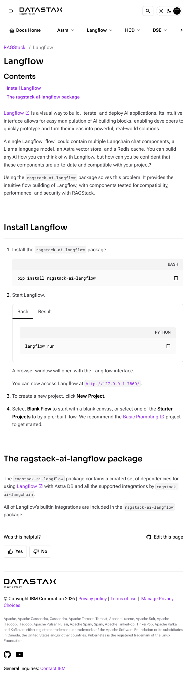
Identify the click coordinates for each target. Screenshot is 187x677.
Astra (66, 30)
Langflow (100, 30)
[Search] (147, 11)
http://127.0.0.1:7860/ (112, 383)
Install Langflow (24, 88)
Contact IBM (53, 668)
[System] (177, 11)
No (40, 551)
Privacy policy (92, 598)
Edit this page (164, 537)
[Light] (161, 11)
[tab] (23, 311)
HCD (133, 30)
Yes (15, 551)
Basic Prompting (140, 417)
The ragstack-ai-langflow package (43, 97)
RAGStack (14, 47)
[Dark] (169, 11)
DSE (160, 30)
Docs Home (25, 30)
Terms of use (123, 598)
